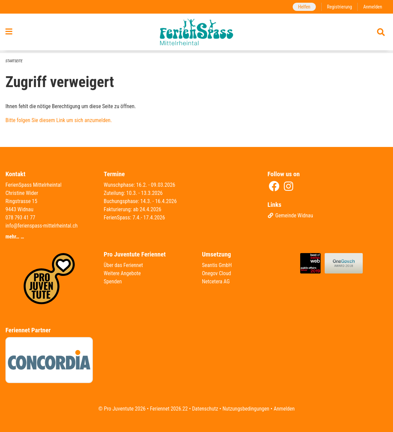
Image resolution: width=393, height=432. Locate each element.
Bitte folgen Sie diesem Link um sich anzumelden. (58, 120)
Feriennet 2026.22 (167, 408)
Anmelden (372, 7)
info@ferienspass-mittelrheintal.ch (42, 225)
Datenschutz (204, 408)
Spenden (113, 281)
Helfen (302, 7)
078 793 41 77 (20, 217)
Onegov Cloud (217, 273)
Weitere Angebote (123, 273)
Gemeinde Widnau (291, 216)
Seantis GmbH (217, 265)
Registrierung (339, 7)
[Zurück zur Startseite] (196, 33)
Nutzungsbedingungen (246, 408)
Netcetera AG (216, 281)
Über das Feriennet (124, 265)
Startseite (14, 61)
